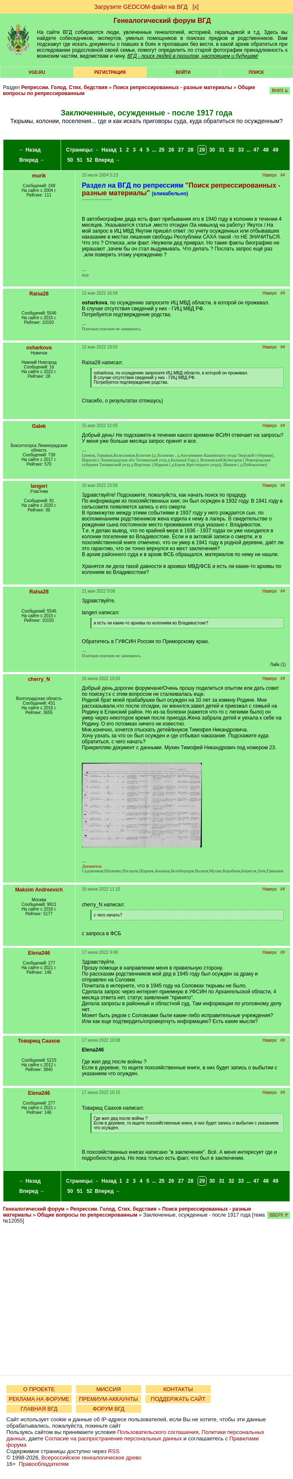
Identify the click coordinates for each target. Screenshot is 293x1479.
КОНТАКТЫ (178, 1389)
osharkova (39, 348)
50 (70, 160)
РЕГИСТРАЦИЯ (110, 72)
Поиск (256, 72)
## (282, 175)
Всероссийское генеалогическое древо (92, 1457)
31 (221, 150)
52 (89, 160)
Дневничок (92, 866)
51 (79, 160)
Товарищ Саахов (39, 1041)
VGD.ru (36, 72)
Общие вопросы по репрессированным (87, 1215)
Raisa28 (38, 294)
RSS (114, 1451)
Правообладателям (43, 1464)
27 (181, 150)
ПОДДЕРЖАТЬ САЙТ (178, 1399)
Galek (39, 426)
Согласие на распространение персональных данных (113, 1438)
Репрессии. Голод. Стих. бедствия (64, 87)
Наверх (269, 175)
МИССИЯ (108, 1389)
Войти (183, 72)
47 (256, 150)
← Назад (30, 150)
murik (39, 176)
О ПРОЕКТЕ (39, 1389)
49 (275, 150)
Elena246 (39, 953)
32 (231, 150)
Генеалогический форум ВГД (162, 20)
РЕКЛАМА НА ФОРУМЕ (38, 1399)
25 (162, 150)
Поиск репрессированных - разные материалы (173, 87)
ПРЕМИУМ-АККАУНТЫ (108, 1399)
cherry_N (39, 679)
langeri (39, 486)
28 (190, 150)
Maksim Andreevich (39, 890)
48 (265, 150)
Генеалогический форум (33, 1209)
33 (241, 150)
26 (171, 150)
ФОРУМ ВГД (109, 1409)
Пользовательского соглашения (157, 1432)
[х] (196, 6)
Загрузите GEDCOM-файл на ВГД (140, 6)
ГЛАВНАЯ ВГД (39, 1409)
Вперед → (32, 160)
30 (212, 150)
